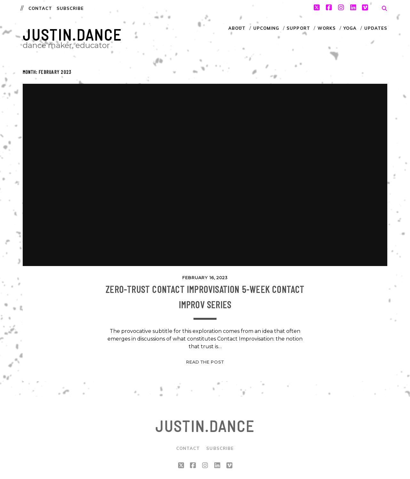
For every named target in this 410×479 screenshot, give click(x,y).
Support (298, 28)
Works (327, 28)
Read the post (205, 362)
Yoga (350, 28)
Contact (40, 8)
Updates (375, 28)
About (237, 28)
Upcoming (266, 28)
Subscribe (70, 8)
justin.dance (72, 34)
